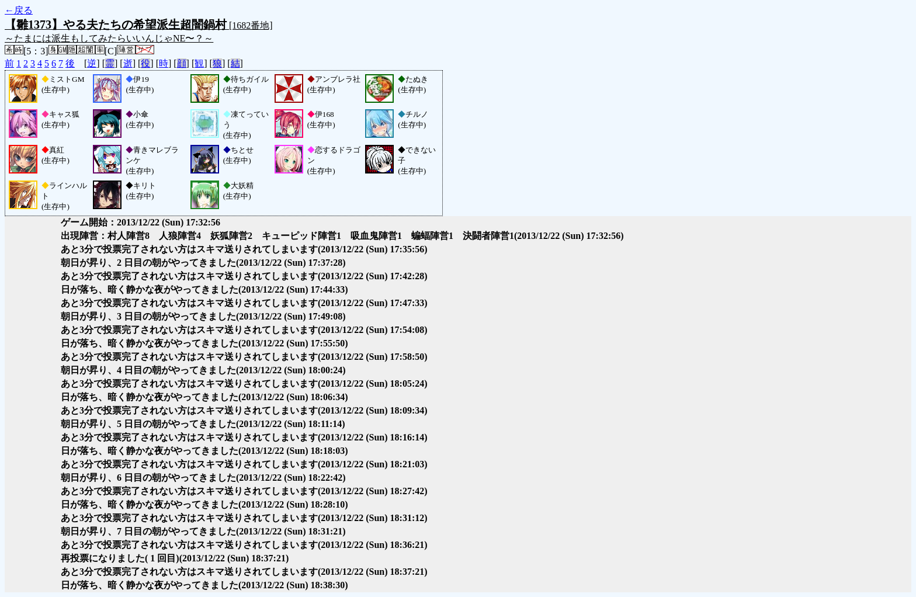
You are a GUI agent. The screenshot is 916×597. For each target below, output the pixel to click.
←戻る (19, 10)
